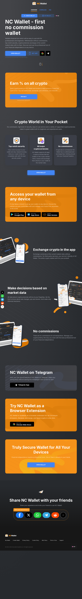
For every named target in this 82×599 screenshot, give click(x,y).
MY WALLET (46, 15)
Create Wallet (16, 588)
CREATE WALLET (29, 15)
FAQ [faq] (50, 10)
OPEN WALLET (15, 56)
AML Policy (44, 588)
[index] (41, 4)
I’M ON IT (23, 106)
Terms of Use (53, 588)
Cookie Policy (35, 588)
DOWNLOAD (43, 10)
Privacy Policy (25, 588)
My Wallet (7, 588)
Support (62, 588)
